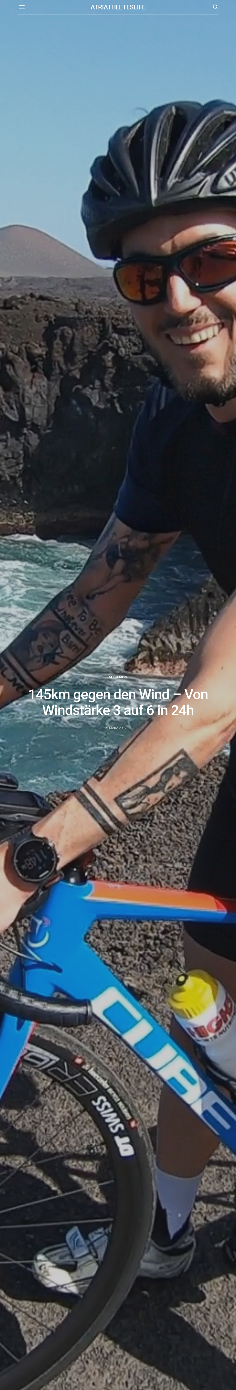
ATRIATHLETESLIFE (118, 7)
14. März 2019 (115, 728)
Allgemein (118, 677)
